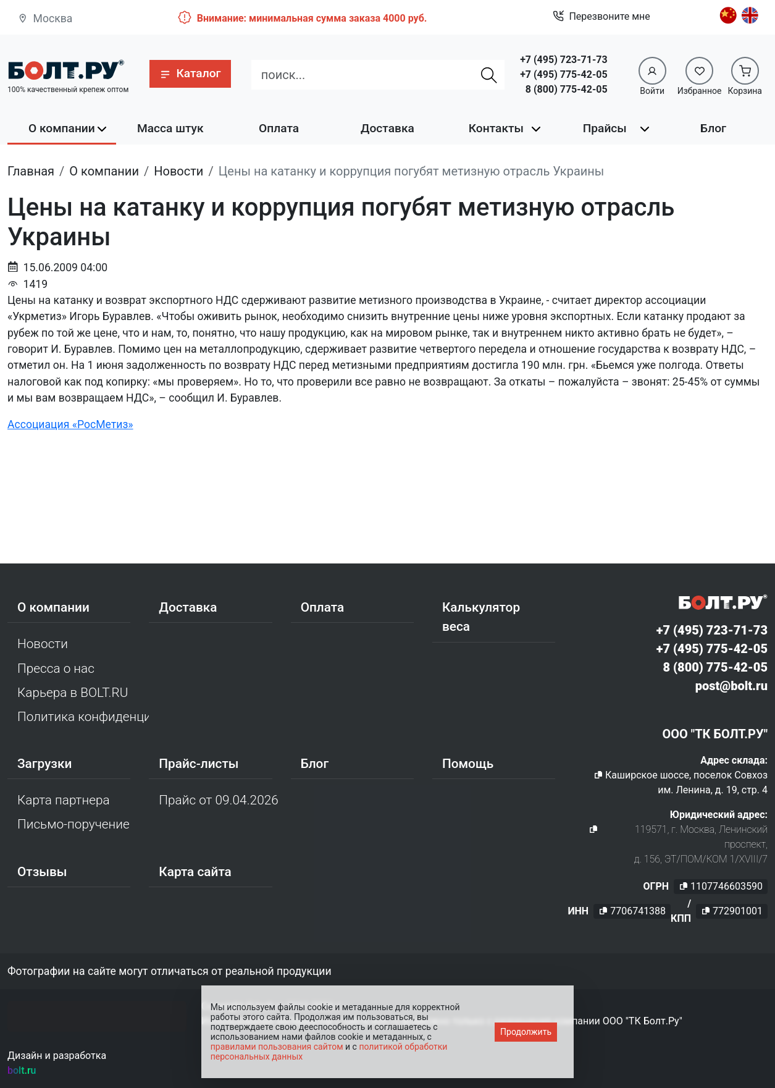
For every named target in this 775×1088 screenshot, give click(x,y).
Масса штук (170, 128)
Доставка (387, 128)
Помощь (467, 763)
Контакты (496, 128)
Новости (42, 643)
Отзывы (42, 871)
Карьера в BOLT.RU (72, 692)
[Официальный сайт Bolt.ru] (65, 69)
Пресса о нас (55, 668)
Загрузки (44, 763)
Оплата (279, 128)
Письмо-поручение (73, 824)
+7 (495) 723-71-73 (563, 59)
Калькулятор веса (481, 617)
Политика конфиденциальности (83, 716)
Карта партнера (63, 800)
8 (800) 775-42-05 (567, 89)
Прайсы (605, 128)
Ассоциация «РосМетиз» (70, 424)
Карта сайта (195, 871)
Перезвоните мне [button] (601, 16)
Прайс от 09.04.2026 (218, 800)
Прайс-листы (198, 763)
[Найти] (489, 75)
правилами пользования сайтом (277, 1047)
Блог (713, 128)
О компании (61, 128)
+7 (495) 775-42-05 (563, 74)
